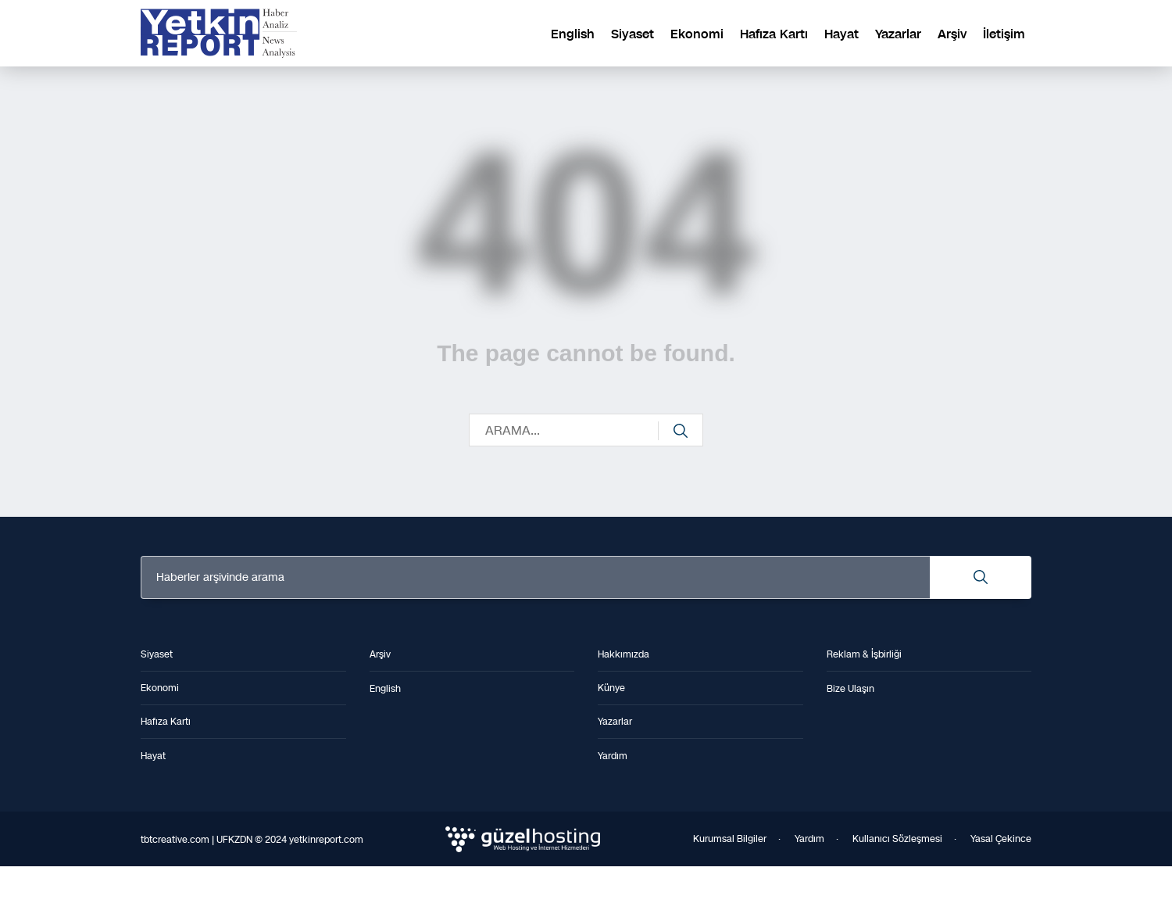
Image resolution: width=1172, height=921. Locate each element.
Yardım (809, 839)
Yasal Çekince (1000, 839)
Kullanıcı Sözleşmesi (897, 839)
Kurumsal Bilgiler (729, 839)
